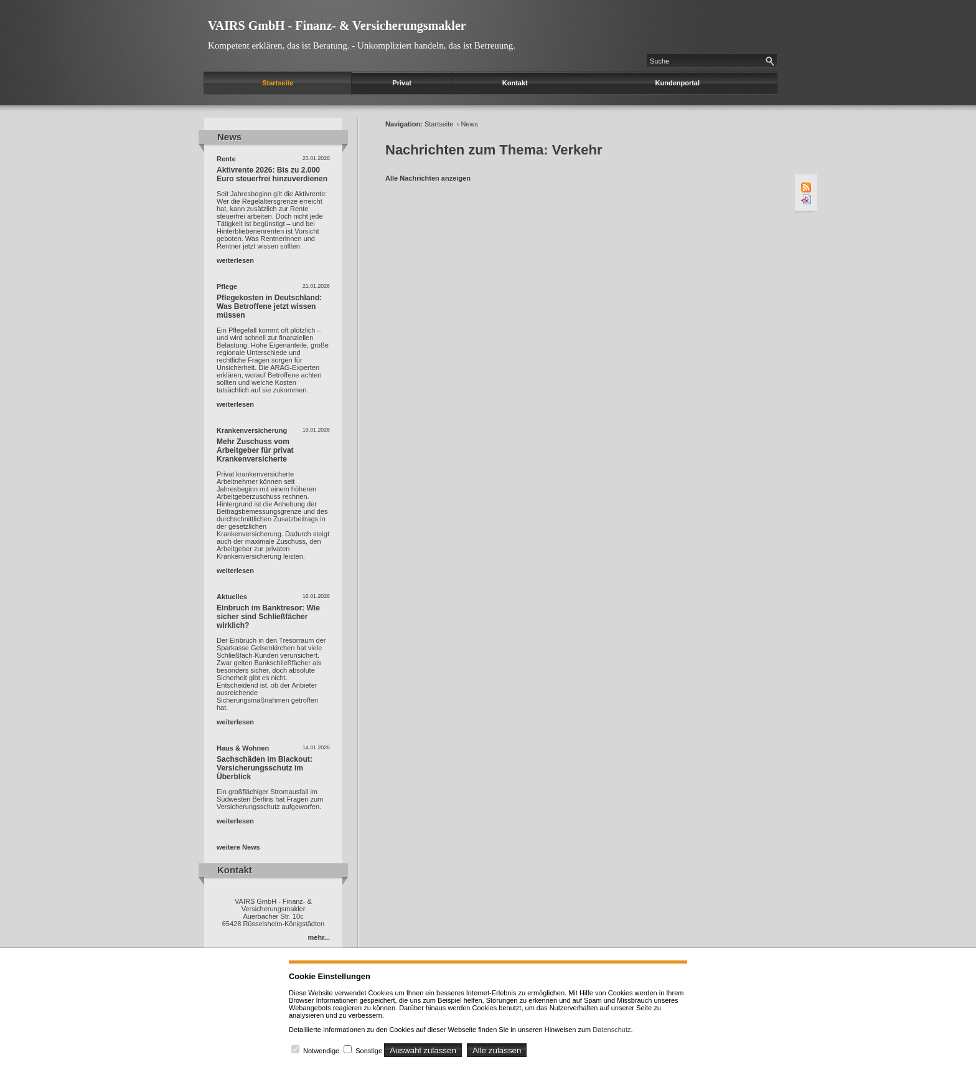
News (469, 124)
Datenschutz (612, 1029)
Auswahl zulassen (423, 1050)
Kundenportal (677, 83)
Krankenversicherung (252, 430)
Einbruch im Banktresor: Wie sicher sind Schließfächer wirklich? (268, 617)
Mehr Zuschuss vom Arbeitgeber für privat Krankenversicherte (255, 450)
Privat (401, 83)
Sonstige (368, 1050)
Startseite (277, 83)
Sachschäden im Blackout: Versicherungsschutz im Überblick (264, 768)
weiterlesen (235, 260)
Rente (226, 159)
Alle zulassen (497, 1050)
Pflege (227, 286)
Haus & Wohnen (243, 748)
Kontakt (515, 83)
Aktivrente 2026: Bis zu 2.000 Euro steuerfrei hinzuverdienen (272, 174)
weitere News (238, 847)
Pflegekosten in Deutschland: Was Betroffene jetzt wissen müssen (269, 306)
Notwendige (321, 1050)
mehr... (319, 937)
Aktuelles (232, 596)
